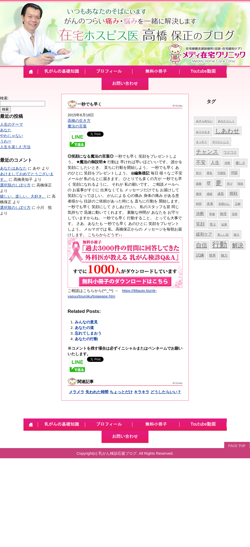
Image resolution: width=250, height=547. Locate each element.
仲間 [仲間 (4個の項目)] (227, 162)
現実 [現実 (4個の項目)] (235, 213)
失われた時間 (96, 392)
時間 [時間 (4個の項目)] (199, 203)
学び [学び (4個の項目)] (229, 183)
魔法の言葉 (77, 126)
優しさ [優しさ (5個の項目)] (240, 163)
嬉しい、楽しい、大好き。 (23, 196)
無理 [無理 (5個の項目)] (223, 214)
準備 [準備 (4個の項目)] (212, 213)
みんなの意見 (86, 322)
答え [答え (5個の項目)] (213, 224)
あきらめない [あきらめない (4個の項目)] (204, 120)
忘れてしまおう (88, 333)
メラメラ (76, 392)
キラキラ (141, 392)
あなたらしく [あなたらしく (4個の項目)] (226, 120)
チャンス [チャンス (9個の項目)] (207, 152)
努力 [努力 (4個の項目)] (199, 172)
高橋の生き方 (79, 120)
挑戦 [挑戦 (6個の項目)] (233, 193)
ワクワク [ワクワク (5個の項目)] (230, 152)
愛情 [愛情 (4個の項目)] (199, 193)
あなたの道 (84, 327)
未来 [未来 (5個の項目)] (210, 204)
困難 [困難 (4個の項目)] (199, 183)
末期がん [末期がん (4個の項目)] (224, 203)
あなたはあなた (13, 168)
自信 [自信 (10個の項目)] (201, 245)
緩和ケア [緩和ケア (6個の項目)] (204, 234)
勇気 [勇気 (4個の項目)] (209, 172)
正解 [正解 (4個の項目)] (238, 203)
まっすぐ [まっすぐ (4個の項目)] (201, 141)
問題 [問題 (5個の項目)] (234, 173)
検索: (4, 98)
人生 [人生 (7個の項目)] (215, 162)
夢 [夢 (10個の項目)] (218, 183)
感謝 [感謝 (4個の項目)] (209, 193)
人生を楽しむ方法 (15, 147)
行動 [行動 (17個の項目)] (219, 244)
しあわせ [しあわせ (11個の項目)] (227, 131)
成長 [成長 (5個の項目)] (220, 194)
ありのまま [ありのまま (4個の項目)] (203, 131)
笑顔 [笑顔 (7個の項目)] (200, 223)
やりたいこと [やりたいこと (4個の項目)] (220, 141)
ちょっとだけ (121, 392)
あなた (5, 130)
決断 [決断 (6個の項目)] (200, 213)
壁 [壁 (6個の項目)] (209, 183)
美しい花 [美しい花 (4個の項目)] (223, 234)
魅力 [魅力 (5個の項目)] (224, 255)
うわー (5, 141)
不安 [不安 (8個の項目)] (201, 162)
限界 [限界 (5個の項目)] (212, 255)
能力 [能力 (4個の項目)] (236, 234)
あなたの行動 (86, 339)
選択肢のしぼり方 (15, 185)
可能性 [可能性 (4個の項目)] (221, 172)
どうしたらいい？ (166, 392)
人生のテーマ (11, 124)
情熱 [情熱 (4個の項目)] (240, 183)
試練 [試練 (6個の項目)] (200, 255)
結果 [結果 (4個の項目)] (224, 224)
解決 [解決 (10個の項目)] (237, 245)
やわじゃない (11, 135)
